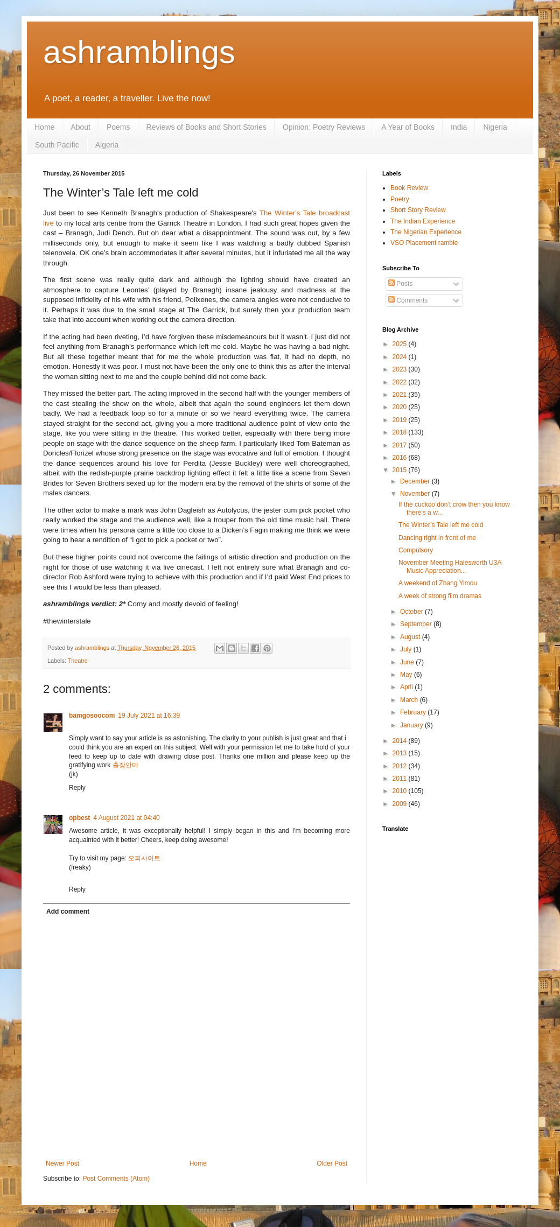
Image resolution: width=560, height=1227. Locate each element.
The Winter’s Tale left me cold (440, 525)
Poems (118, 127)
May (407, 674)
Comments (408, 300)
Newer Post (62, 1163)
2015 (401, 470)
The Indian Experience (422, 221)
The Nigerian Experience (425, 232)
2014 (401, 741)
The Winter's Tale (288, 213)
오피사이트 (144, 858)
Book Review (409, 188)
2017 (401, 445)
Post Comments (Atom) (116, 1178)
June (408, 662)
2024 (401, 357)
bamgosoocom (92, 715)
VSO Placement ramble (424, 243)
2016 (401, 457)
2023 (401, 369)
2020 (401, 407)
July (407, 649)
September (416, 624)
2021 (401, 394)
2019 (401, 420)
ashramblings (139, 52)
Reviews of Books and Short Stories (206, 127)
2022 (401, 382)
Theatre (78, 660)
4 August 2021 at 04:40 (126, 818)
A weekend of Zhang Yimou (437, 583)
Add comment (67, 911)
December (416, 481)
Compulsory (415, 550)
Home (44, 127)
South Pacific (57, 145)
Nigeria (495, 127)
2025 (401, 344)
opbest (79, 818)
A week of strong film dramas (439, 596)
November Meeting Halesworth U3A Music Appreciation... (449, 566)
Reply (77, 787)
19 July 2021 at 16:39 (149, 715)
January (412, 725)
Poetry (399, 199)
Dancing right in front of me (437, 538)
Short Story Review (418, 210)
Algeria (107, 145)
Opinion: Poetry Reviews (324, 127)
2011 (401, 778)
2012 (401, 766)
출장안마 (125, 765)
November (416, 493)
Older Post (332, 1163)
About (80, 127)
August (411, 637)
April (407, 687)
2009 (401, 804)
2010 (401, 791)
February (414, 712)
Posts (400, 284)
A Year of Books (408, 127)
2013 (401, 753)
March (410, 700)
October (412, 611)
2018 (401, 432)
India (459, 127)
